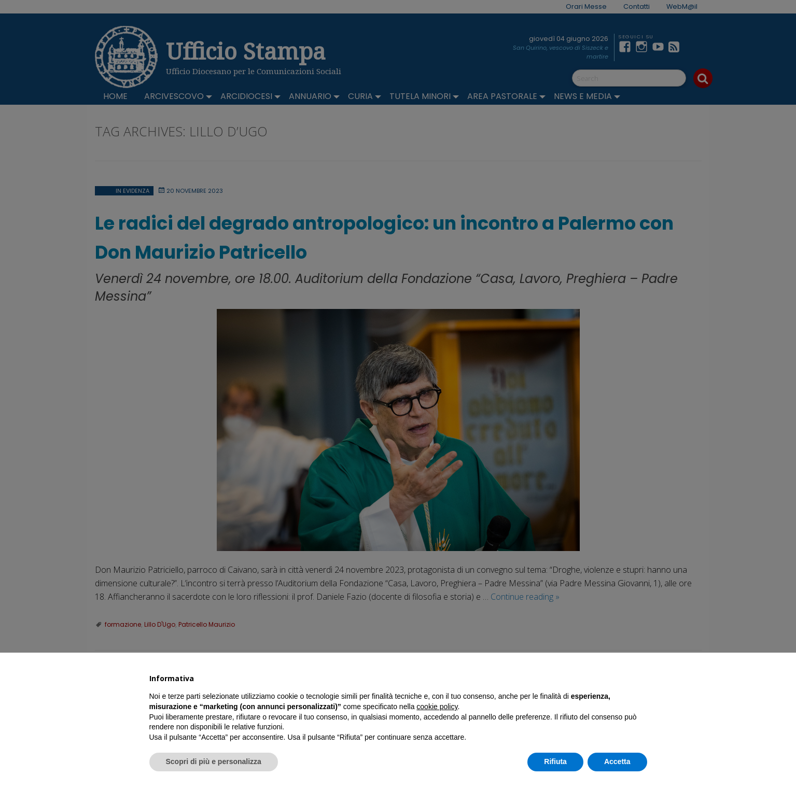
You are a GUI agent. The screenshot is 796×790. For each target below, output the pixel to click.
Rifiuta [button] (555, 761)
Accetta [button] (617, 761)
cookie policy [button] (436, 706)
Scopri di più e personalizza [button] (213, 761)
